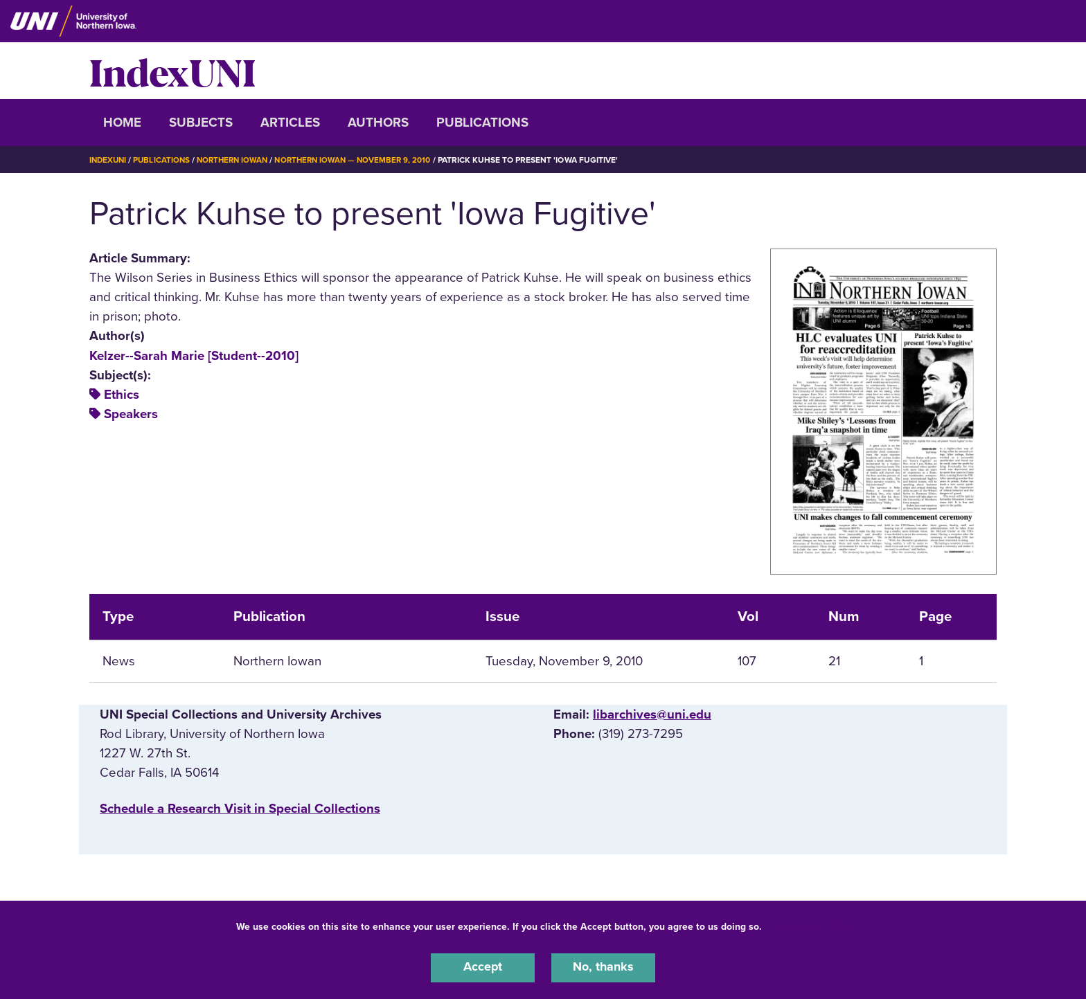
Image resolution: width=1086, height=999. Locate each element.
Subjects (201, 122)
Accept (483, 967)
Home (122, 122)
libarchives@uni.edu (652, 714)
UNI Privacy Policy (808, 925)
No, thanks (603, 967)
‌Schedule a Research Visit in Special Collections (240, 808)
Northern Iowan (238, 160)
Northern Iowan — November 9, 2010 (364, 160)
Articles (290, 122)
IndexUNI (172, 71)
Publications (482, 122)
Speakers (131, 414)
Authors (378, 122)
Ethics (121, 394)
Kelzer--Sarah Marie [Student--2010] (194, 355)
